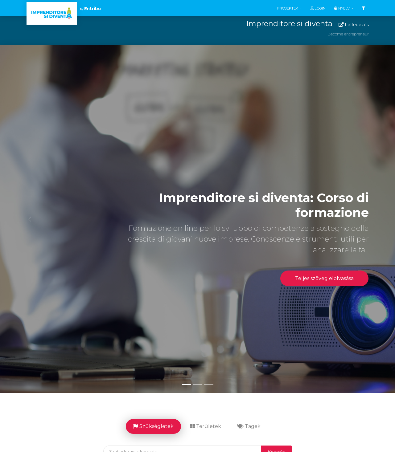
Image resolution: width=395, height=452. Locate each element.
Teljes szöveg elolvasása (324, 278)
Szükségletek (153, 426)
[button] (29, 219)
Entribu (92, 8)
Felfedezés (354, 24)
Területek (205, 426)
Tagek (249, 426)
